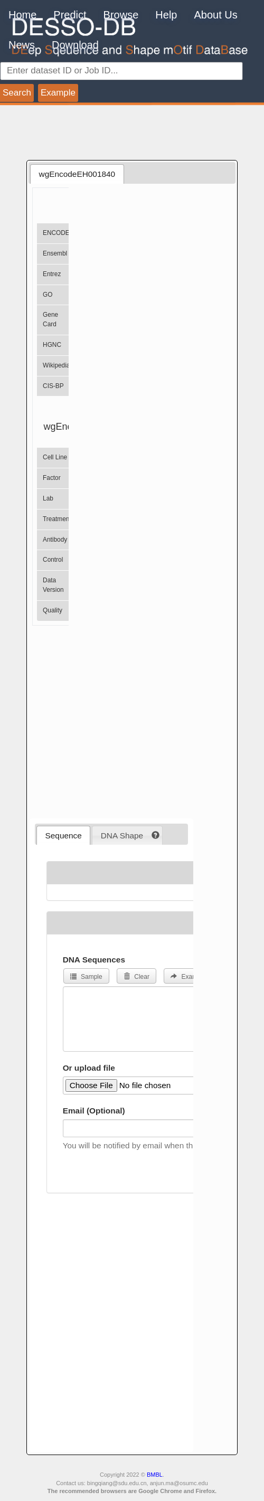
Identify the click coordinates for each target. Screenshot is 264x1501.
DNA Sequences (94, 959)
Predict (69, 15)
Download (75, 45)
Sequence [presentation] (63, 835)
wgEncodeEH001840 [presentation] (77, 173)
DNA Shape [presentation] (122, 835)
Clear (136, 976)
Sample (86, 976)
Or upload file (89, 1067)
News (21, 45)
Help (166, 15)
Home (22, 15)
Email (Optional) (94, 1110)
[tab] (77, 173)
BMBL (155, 1474)
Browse (121, 15)
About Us (215, 15)
